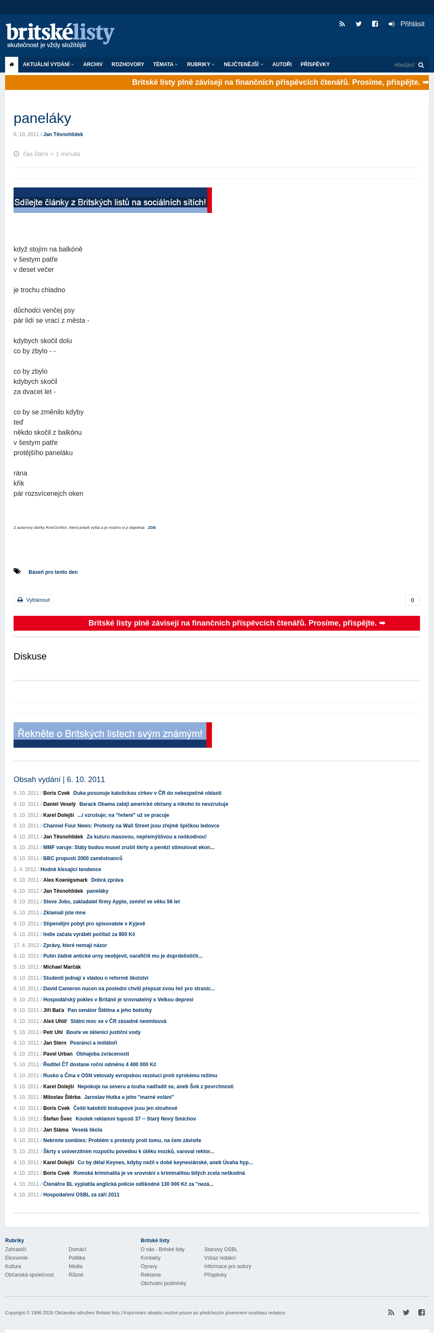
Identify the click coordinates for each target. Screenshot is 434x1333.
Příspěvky (315, 64)
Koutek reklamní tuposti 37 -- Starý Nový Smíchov (135, 1119)
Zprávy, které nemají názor (75, 945)
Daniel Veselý (59, 804)
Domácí (77, 1249)
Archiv (93, 64)
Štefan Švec (57, 1119)
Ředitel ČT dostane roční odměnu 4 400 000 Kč (99, 1065)
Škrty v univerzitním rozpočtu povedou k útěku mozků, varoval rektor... (128, 1151)
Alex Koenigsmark (65, 880)
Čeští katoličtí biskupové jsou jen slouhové (125, 1108)
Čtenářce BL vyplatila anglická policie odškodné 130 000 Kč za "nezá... (128, 1184)
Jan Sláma (55, 1130)
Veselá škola (87, 1130)
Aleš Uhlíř (55, 1021)
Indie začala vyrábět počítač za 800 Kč (89, 934)
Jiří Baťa (53, 1010)
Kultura (13, 1266)
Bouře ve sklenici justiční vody (103, 1032)
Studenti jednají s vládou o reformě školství (95, 978)
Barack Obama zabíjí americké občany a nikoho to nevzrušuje (153, 804)
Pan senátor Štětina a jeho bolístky (110, 1010)
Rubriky (201, 64)
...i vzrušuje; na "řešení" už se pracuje (123, 815)
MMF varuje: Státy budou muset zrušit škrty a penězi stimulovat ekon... (128, 847)
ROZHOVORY (127, 64)
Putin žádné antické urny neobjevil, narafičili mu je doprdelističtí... (123, 956)
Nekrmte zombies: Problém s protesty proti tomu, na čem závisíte (122, 1140)
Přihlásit (407, 24)
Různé (76, 1275)
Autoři (282, 64)
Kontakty (151, 1258)
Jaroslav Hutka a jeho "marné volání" (129, 1097)
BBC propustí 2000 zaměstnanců (82, 858)
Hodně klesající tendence (70, 869)
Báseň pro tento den (53, 572)
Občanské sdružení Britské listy (87, 1312)
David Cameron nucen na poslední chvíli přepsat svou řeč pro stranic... (129, 989)
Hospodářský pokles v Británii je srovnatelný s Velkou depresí (118, 1000)
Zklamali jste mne (64, 913)
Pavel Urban (57, 1054)
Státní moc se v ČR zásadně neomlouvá (118, 1021)
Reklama (151, 1275)
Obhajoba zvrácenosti (102, 1054)
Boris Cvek (56, 793)
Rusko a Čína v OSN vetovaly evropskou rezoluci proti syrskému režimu (130, 1076)
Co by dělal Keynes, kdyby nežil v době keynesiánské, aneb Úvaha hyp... (165, 1162)
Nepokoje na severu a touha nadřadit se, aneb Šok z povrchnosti (156, 1087)
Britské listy (64, 36)
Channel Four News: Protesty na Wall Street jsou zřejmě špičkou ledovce (131, 826)
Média (76, 1266)
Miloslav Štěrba (62, 1097)
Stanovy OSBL (221, 1249)
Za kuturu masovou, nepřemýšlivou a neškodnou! (146, 837)
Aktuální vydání (48, 64)
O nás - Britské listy (162, 1249)
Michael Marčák (62, 967)
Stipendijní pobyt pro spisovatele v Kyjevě (94, 924)
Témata (165, 64)
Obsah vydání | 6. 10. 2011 (59, 779)
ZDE (152, 527)
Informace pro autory (227, 1266)
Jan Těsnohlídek (63, 134)
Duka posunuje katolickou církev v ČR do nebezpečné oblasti (147, 793)
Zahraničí (15, 1249)
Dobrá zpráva (107, 880)
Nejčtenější (243, 64)
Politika (77, 1258)
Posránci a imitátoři (93, 1043)
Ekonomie (16, 1258)
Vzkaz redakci (220, 1258)
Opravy (149, 1266)
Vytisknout (33, 600)
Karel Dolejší (58, 815)
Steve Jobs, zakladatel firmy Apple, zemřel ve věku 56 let (111, 902)
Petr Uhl (53, 1032)
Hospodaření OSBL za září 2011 (81, 1195)
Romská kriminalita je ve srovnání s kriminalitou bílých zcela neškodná (159, 1173)
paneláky (97, 891)
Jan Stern (55, 1043)
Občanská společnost (29, 1275)
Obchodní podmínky (163, 1283)
